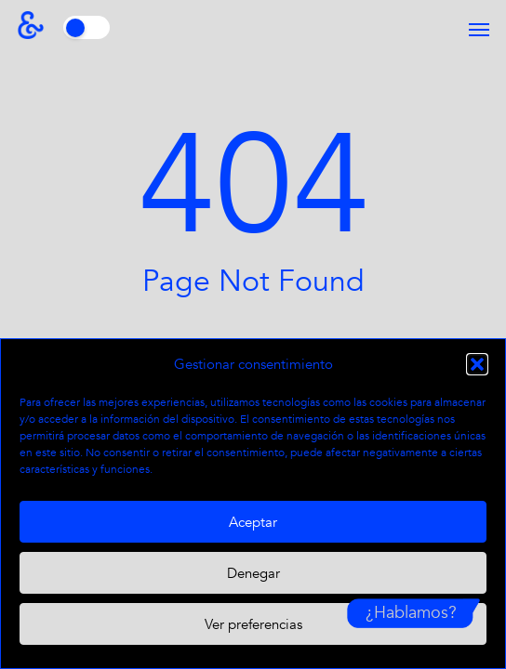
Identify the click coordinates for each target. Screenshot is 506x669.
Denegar (253, 573)
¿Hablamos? (411, 612)
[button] (477, 364)
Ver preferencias (253, 624)
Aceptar (253, 522)
